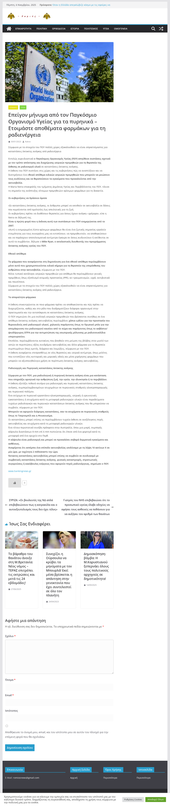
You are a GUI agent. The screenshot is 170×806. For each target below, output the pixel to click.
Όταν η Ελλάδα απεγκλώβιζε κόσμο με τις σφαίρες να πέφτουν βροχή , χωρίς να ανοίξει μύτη (81, 6)
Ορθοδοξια (58, 28)
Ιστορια (75, 28)
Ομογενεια (120, 28)
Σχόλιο (10, 636)
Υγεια (106, 28)
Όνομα (10, 680)
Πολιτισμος (91, 28)
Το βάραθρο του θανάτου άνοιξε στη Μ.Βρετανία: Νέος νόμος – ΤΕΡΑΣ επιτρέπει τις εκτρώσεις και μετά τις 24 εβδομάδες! (21, 568)
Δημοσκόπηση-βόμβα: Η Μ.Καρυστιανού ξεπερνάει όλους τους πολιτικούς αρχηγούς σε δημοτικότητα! (96, 566)
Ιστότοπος (11, 710)
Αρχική (74, 777)
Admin (28, 141)
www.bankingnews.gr (19, 471)
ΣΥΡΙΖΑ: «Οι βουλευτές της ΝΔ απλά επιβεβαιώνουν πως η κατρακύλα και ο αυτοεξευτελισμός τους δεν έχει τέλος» (31, 504)
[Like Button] (14, 483)
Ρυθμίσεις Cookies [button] (133, 799)
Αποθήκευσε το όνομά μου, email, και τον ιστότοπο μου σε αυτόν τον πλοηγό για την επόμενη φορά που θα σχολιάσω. (56, 734)
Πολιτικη (41, 28)
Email (9, 695)
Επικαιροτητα (23, 28)
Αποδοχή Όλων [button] (156, 799)
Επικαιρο (13, 107)
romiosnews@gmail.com (26, 777)
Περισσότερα (110, 777)
